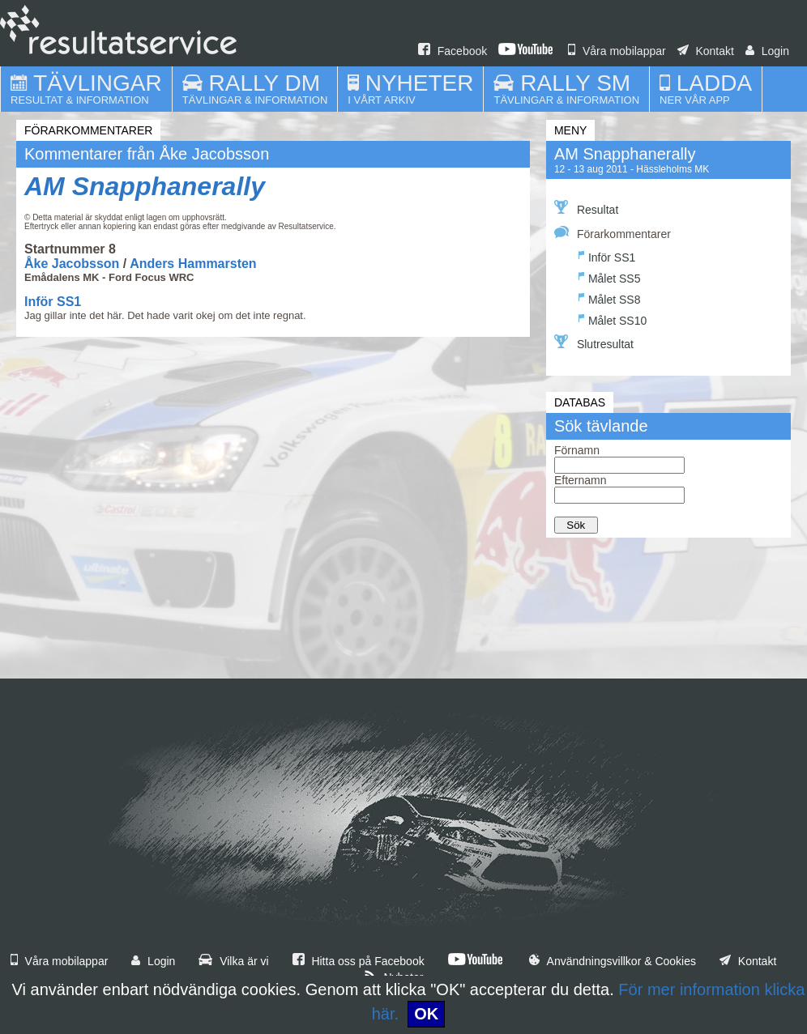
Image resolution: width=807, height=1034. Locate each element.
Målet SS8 (610, 297)
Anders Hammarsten (193, 263)
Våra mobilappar (617, 51)
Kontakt (705, 51)
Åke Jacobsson (71, 263)
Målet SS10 (613, 318)
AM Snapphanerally (144, 186)
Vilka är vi (233, 961)
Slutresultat (594, 342)
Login (767, 51)
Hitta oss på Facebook (358, 961)
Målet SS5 (610, 276)
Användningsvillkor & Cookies (612, 961)
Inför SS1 (52, 301)
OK (426, 1014)
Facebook (452, 51)
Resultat (586, 208)
